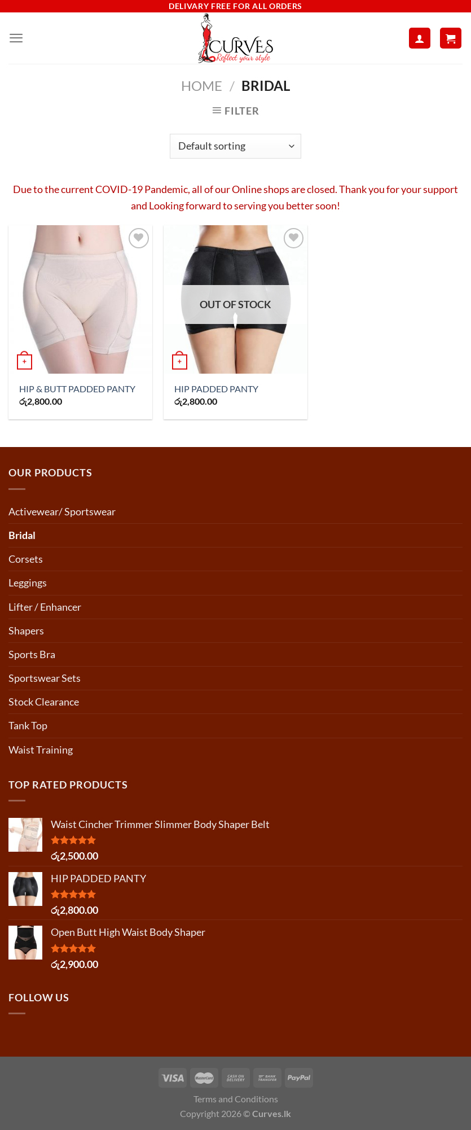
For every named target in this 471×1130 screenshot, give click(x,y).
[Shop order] (235, 146)
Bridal (22, 535)
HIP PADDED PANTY (216, 388)
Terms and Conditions (235, 1098)
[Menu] (16, 38)
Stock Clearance (43, 701)
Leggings (27, 582)
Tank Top (27, 725)
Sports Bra (31, 654)
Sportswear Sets (44, 678)
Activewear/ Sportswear (62, 511)
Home (201, 86)
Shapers (26, 630)
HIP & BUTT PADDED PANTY (77, 388)
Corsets (25, 559)
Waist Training (40, 749)
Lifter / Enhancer (44, 607)
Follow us (38, 997)
